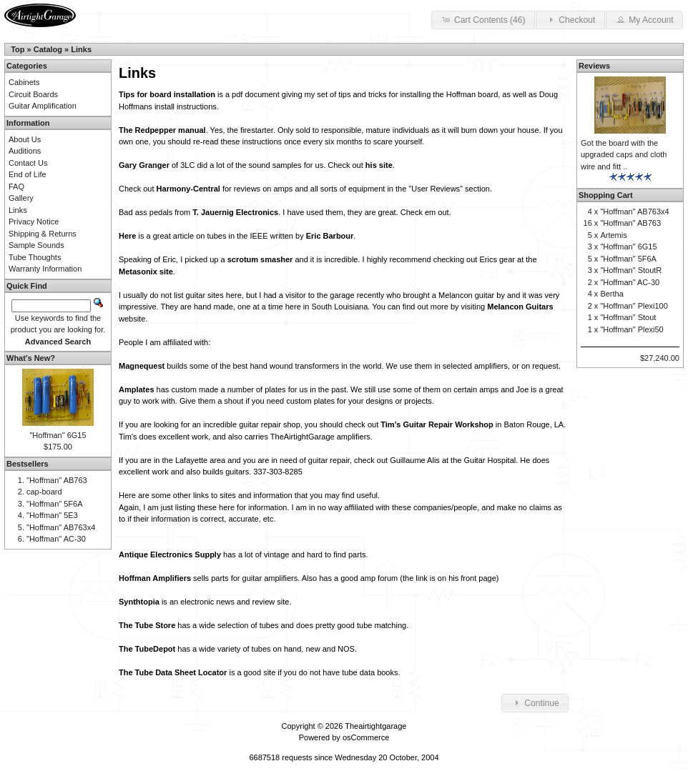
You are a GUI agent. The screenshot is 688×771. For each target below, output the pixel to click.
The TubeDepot (147, 649)
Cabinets (24, 82)
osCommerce (366, 737)
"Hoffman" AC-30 (56, 538)
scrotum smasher (260, 259)
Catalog (48, 49)
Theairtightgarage (375, 726)
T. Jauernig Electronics (235, 212)
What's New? (30, 358)
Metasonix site (146, 271)
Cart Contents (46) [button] (483, 19)
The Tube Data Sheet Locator (173, 672)
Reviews (594, 65)
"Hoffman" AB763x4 (60, 527)
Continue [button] (535, 702)
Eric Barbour (330, 236)
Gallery (21, 198)
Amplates (136, 389)
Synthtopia (139, 601)
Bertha (611, 293)
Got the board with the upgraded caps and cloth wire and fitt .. (624, 155)
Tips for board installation (167, 94)
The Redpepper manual (162, 130)
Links (81, 49)
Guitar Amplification (43, 105)
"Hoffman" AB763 (56, 480)
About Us (25, 139)
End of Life (27, 174)
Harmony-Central (188, 188)
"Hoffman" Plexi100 (633, 306)
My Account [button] (644, 19)
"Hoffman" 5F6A (54, 503)
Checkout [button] (570, 19)
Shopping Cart (606, 195)
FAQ (16, 186)
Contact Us (28, 163)
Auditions (25, 150)
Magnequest (141, 366)
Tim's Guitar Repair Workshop (436, 424)
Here (127, 236)
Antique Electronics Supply (170, 554)
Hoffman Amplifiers (155, 578)
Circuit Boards (33, 94)
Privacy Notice (34, 221)
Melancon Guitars (520, 306)
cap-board (44, 491)
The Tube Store (147, 625)
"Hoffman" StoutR (631, 270)
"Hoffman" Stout (628, 317)
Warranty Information (45, 268)
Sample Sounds (36, 245)
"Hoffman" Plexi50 (631, 329)
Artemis (613, 235)
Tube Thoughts (35, 257)
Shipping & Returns (43, 233)
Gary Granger (144, 165)
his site (379, 165)
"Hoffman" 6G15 (57, 435)
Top (17, 49)
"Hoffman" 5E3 (52, 515)
